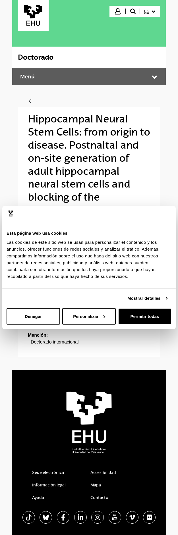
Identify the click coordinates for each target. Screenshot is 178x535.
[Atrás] (30, 101)
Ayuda (38, 497)
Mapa (95, 485)
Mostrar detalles (144, 298)
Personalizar (89, 316)
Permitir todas (144, 316)
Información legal (49, 485)
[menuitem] (149, 11)
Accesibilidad (103, 472)
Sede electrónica (48, 472)
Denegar (33, 316)
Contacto (99, 497)
